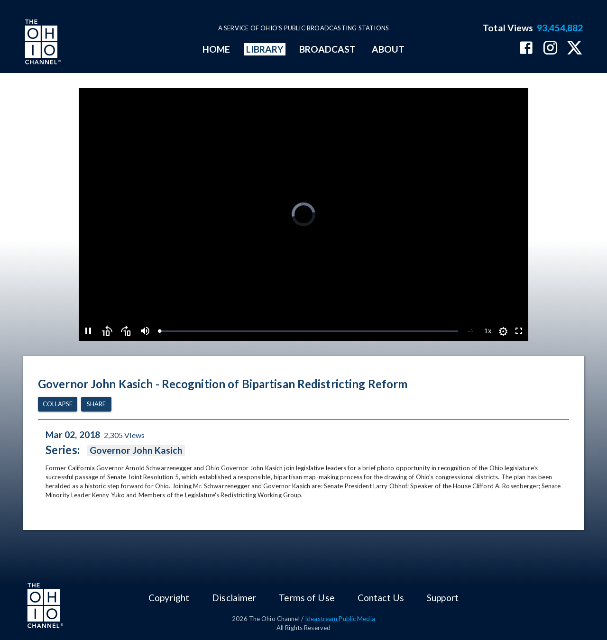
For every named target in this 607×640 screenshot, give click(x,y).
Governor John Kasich (136, 450)
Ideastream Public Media (340, 618)
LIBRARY (265, 49)
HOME (216, 49)
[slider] (308, 331)
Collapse (57, 404)
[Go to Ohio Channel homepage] (42, 43)
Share (96, 404)
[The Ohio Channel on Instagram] (550, 48)
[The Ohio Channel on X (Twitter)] (574, 48)
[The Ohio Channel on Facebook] (526, 48)
